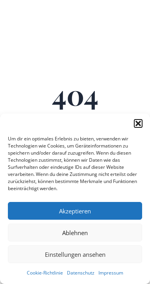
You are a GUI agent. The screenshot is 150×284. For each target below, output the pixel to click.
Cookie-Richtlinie (45, 272)
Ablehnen (75, 233)
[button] (138, 123)
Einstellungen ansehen (75, 254)
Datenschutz (80, 272)
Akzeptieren (75, 211)
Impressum (110, 272)
